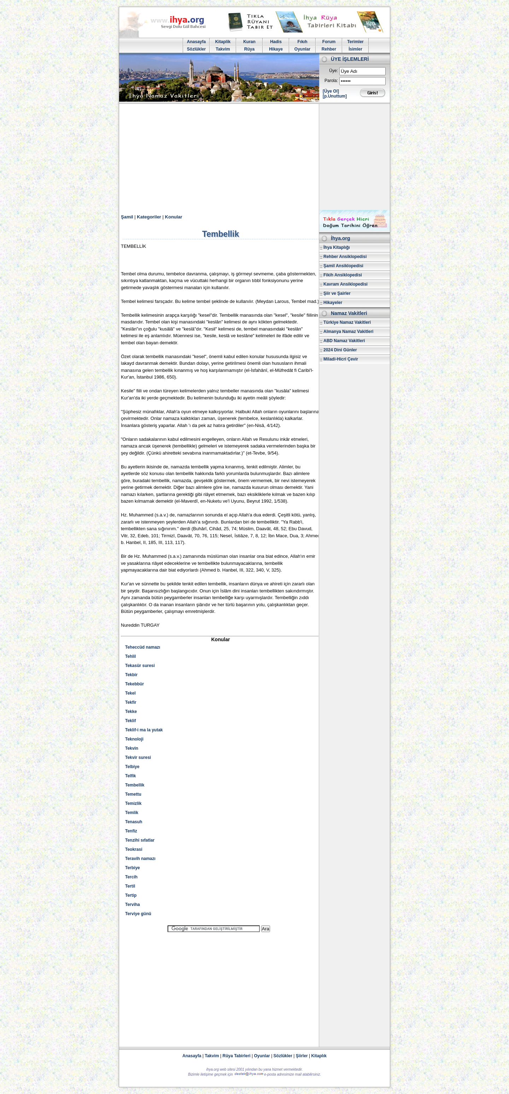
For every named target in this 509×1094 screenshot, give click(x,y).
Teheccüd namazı (142, 647)
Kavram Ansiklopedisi (345, 284)
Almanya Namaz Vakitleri (348, 331)
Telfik (130, 775)
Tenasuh (133, 821)
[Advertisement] (254, 156)
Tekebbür (134, 683)
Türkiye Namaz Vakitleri (347, 322)
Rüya (249, 49)
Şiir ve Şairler (337, 293)
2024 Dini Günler (340, 349)
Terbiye (132, 867)
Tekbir (131, 674)
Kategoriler (149, 217)
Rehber (329, 49)
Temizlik (133, 803)
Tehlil (130, 656)
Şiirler (302, 1055)
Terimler (355, 41)
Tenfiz (131, 831)
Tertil (130, 886)
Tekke (131, 711)
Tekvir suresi (138, 757)
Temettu (133, 794)
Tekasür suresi (140, 665)
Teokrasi (133, 849)
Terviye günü (138, 913)
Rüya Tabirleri (237, 1055)
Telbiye (132, 766)
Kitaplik (222, 41)
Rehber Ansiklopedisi (345, 256)
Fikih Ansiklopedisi (342, 275)
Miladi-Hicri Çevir (340, 359)
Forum (328, 41)
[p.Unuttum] (335, 96)
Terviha (132, 904)
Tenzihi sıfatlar (139, 840)
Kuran (249, 41)
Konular (173, 217)
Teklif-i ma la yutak (144, 729)
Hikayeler (332, 302)
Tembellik (134, 785)
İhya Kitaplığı (336, 247)
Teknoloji (134, 739)
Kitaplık (319, 1055)
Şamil (127, 217)
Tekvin (131, 748)
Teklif (130, 720)
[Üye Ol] (331, 91)
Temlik (131, 812)
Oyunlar (302, 49)
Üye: (333, 70)
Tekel (130, 693)
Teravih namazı (140, 858)
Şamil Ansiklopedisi (343, 265)
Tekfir (130, 702)
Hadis (276, 41)
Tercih (131, 876)
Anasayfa (196, 41)
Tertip (130, 895)
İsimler (355, 49)
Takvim (223, 49)
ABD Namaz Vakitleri (344, 340)
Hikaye (276, 49)
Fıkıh (302, 41)
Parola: (331, 80)
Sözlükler (196, 49)
